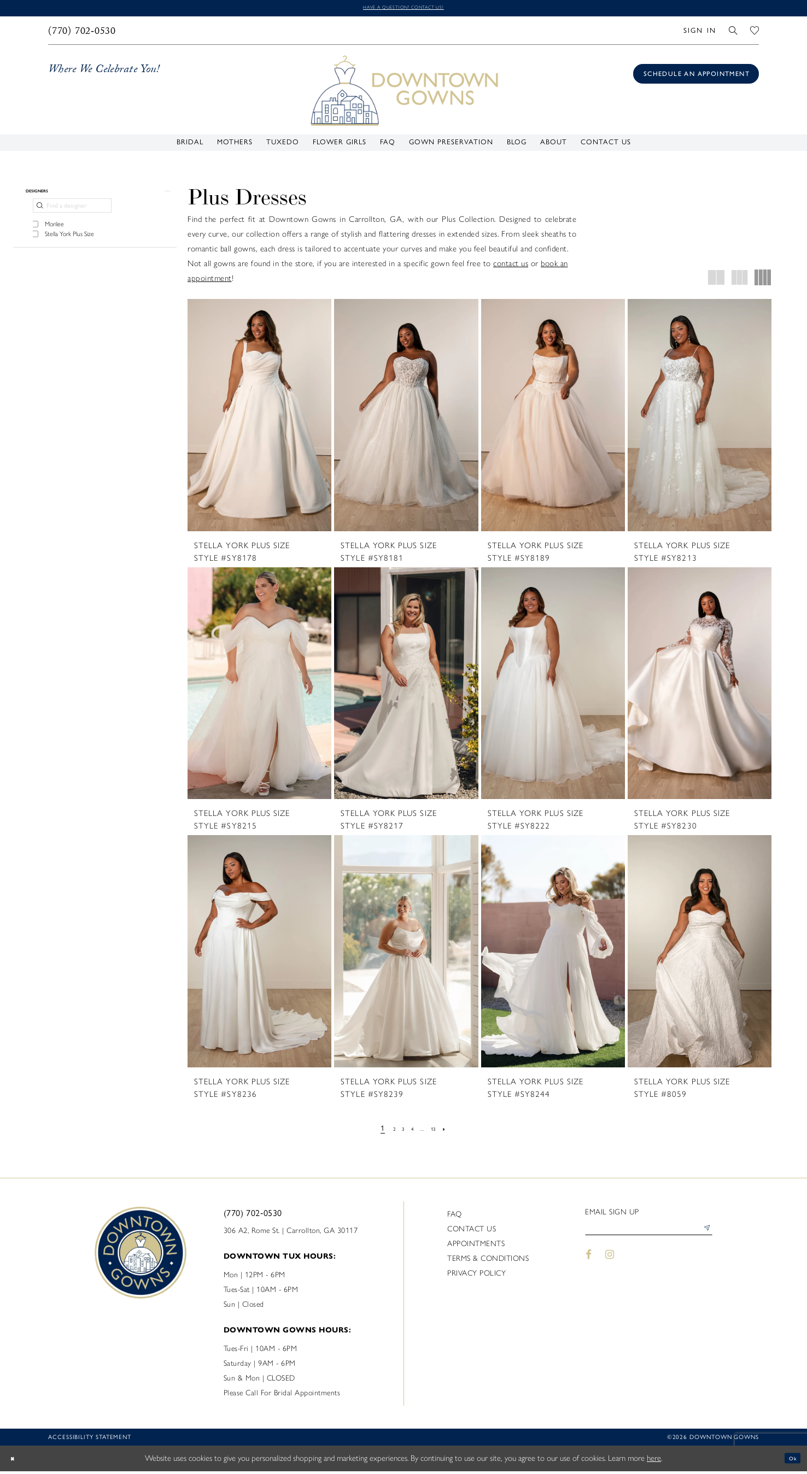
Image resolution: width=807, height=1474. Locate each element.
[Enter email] (648, 1235)
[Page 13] (441, 1131)
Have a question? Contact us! (403, 9)
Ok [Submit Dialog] (789, 1461)
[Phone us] (82, 33)
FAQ (454, 1217)
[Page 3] (398, 1131)
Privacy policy (476, 1276)
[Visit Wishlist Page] (754, 33)
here (654, 1461)
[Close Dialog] (16, 1461)
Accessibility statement (89, 1439)
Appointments (476, 1246)
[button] (699, 33)
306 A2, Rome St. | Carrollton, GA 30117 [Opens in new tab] (291, 1233)
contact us (510, 267)
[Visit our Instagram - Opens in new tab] (610, 1263)
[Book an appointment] (696, 77)
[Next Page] (458, 1131)
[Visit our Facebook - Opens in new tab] (588, 1263)
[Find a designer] (72, 217)
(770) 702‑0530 (253, 1216)
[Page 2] (384, 1131)
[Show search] (733, 33)
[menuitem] (82, 33)
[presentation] (259, 418)
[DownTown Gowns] (403, 93)
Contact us (471, 1231)
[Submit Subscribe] (703, 1235)
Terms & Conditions (488, 1261)
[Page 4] (411, 1131)
